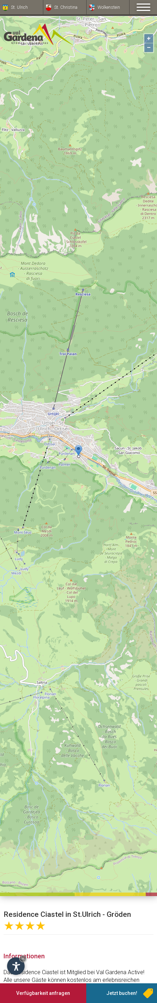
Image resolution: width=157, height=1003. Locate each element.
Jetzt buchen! (121, 993)
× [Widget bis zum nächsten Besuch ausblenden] (22, 958)
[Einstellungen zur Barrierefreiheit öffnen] (16, 966)
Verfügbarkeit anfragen (43, 993)
